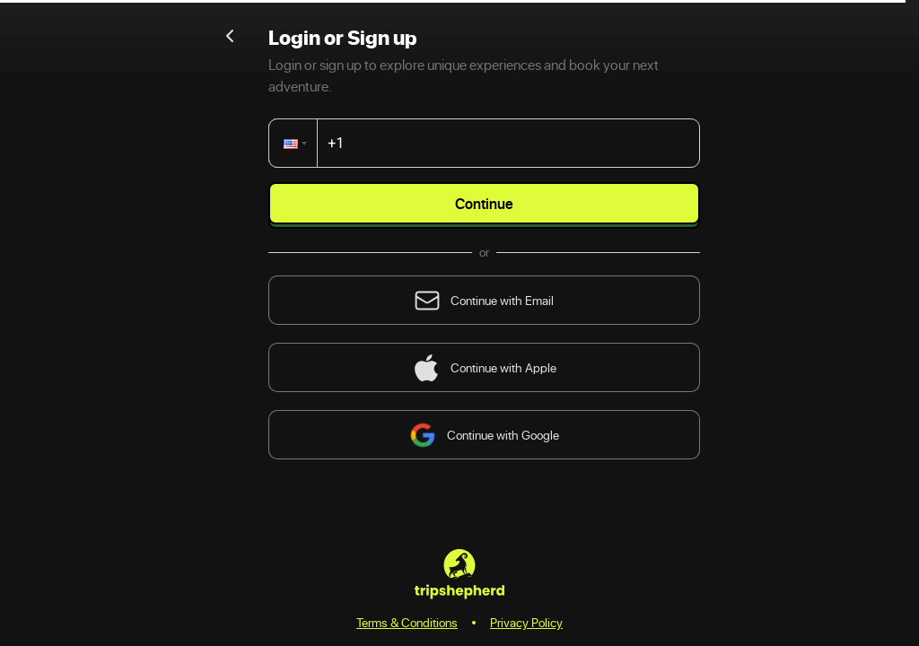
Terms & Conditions (407, 622)
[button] (296, 143)
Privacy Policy (526, 622)
